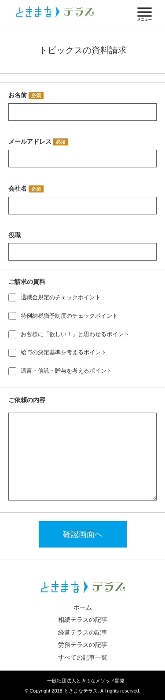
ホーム (82, 607)
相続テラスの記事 (82, 619)
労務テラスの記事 (82, 644)
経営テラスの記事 (82, 632)
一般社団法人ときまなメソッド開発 (86, 680)
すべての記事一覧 (82, 657)
